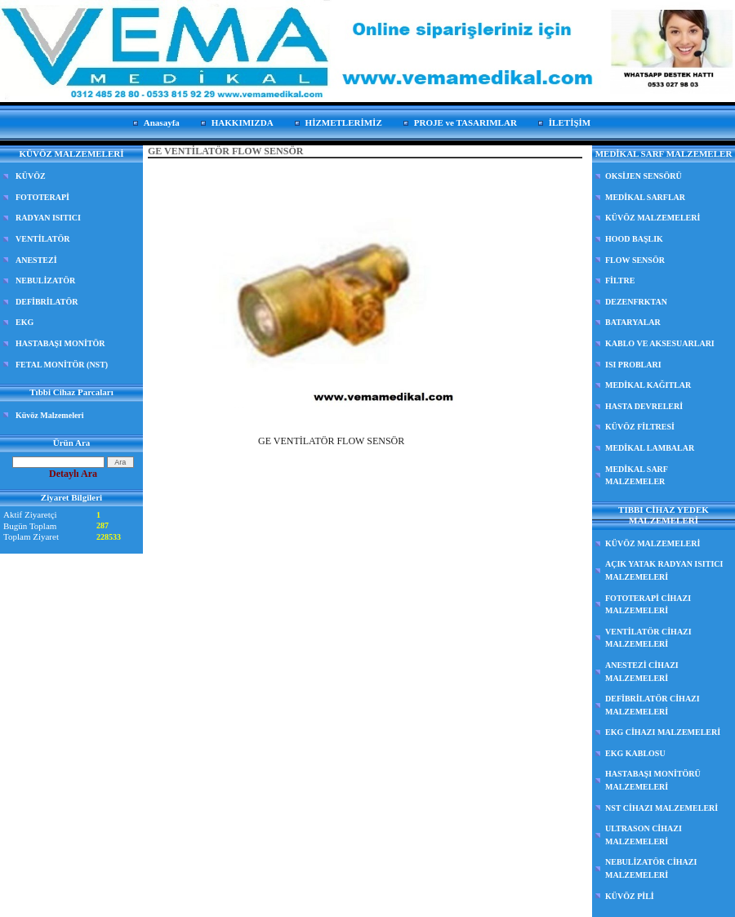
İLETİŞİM (569, 122)
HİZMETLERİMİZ (343, 122)
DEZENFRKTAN (636, 301)
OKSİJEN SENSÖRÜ (643, 175)
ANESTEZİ (36, 260)
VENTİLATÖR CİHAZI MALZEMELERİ (648, 638)
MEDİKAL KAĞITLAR (648, 385)
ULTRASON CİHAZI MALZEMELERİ (643, 835)
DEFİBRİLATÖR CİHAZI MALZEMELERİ (652, 705)
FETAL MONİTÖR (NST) (62, 364)
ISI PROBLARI (633, 364)
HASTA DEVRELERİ (644, 406)
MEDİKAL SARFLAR (645, 197)
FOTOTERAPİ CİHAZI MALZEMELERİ (648, 605)
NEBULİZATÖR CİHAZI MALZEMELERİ (651, 868)
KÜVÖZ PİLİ (629, 896)
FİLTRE (620, 280)
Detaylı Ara (73, 473)
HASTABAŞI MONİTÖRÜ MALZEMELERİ (653, 780)
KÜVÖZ (31, 175)
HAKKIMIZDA (243, 122)
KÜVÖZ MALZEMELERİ (652, 217)
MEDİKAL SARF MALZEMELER (636, 476)
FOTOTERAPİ (42, 197)
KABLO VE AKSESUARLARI (660, 343)
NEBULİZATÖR (45, 280)
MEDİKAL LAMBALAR (649, 447)
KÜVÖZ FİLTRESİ (640, 426)
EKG (24, 322)
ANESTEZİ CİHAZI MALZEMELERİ (642, 672)
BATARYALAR (633, 322)
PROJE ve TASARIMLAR (465, 122)
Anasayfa (162, 122)
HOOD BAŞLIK (634, 238)
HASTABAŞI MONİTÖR (60, 343)
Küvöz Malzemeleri (50, 415)
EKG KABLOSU (635, 753)
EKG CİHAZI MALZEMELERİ (662, 732)
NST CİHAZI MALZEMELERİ (661, 807)
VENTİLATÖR (43, 238)
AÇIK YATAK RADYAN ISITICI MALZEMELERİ (664, 570)
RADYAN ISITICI (48, 217)
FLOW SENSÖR (635, 260)
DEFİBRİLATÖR (47, 301)
